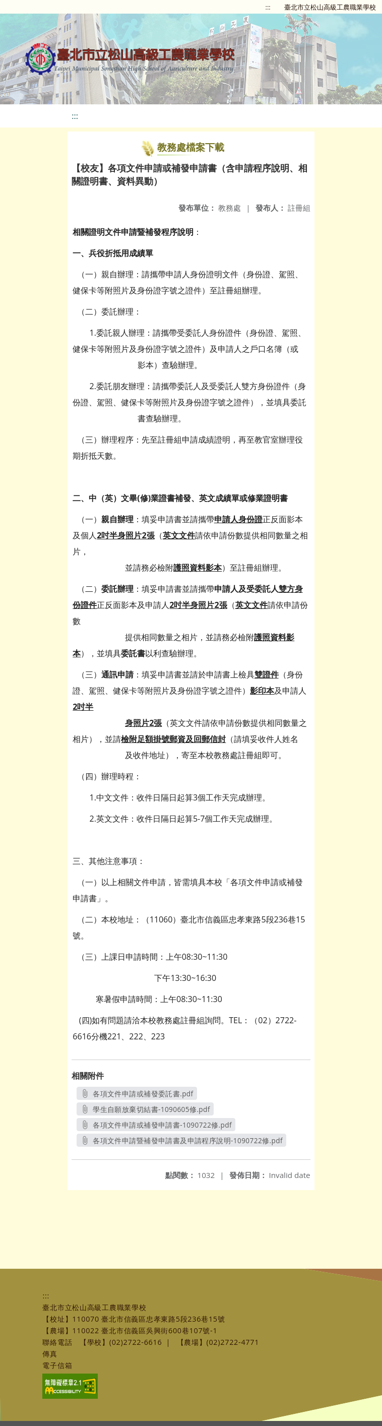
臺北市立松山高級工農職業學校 (330, 7)
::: (268, 7)
